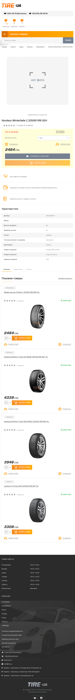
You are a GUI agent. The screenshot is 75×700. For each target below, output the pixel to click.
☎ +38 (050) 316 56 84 (38, 13)
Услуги (4, 610)
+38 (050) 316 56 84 (10, 656)
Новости (4, 622)
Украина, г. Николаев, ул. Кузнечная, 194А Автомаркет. (21, 672)
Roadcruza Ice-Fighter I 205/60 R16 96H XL (22, 292)
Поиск (68, 40)
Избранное (14, 24)
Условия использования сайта (12, 635)
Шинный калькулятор (9, 643)
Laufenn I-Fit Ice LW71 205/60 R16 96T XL (21, 486)
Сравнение (5, 24)
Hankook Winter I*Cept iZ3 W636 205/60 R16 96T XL (26, 357)
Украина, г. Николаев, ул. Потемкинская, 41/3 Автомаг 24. (22, 668)
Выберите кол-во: (11, 138)
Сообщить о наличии (37, 156)
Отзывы (28, 269)
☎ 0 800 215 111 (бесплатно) (15, 13)
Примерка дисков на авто (10, 639)
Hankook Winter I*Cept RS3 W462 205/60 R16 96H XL (26, 421)
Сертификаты (6, 606)
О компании (6, 602)
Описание (6, 269)
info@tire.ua (7, 664)
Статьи (4, 618)
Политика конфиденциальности (12, 631)
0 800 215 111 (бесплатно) (11, 652)
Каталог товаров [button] (14, 34)
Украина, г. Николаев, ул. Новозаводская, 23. (18, 676)
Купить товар (22, 338)
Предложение (18, 269)
